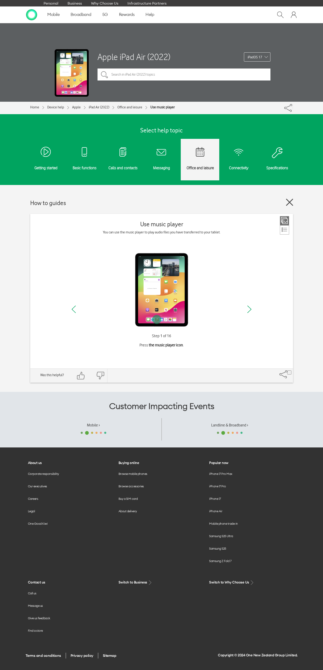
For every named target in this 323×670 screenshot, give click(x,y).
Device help (55, 107)
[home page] (31, 14)
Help (149, 14)
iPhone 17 (215, 498)
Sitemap (109, 655)
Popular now (218, 463)
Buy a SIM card (128, 498)
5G (105, 14)
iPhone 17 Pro (217, 486)
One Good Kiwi (38, 523)
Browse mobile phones (133, 474)
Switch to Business (136, 582)
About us (35, 463)
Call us (32, 593)
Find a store (35, 630)
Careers (33, 498)
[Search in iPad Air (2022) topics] (184, 74)
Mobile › (93, 425)
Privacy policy (82, 655)
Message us (35, 605)
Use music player (162, 107)
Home (34, 107)
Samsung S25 (217, 548)
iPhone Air (215, 511)
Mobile (53, 14)
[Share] (292, 107)
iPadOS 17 (255, 57)
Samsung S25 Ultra (221, 536)
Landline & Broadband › (229, 425)
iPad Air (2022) (99, 107)
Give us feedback (39, 618)
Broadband (81, 14)
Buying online (129, 463)
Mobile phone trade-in (223, 523)
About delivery (128, 511)
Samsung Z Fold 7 (220, 561)
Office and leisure (129, 107)
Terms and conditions (43, 655)
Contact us (36, 582)
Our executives (37, 486)
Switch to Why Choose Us (231, 582)
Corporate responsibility (43, 474)
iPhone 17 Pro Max (220, 474)
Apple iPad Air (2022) (134, 57)
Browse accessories (131, 486)
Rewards (127, 14)
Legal (31, 511)
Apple (76, 107)
